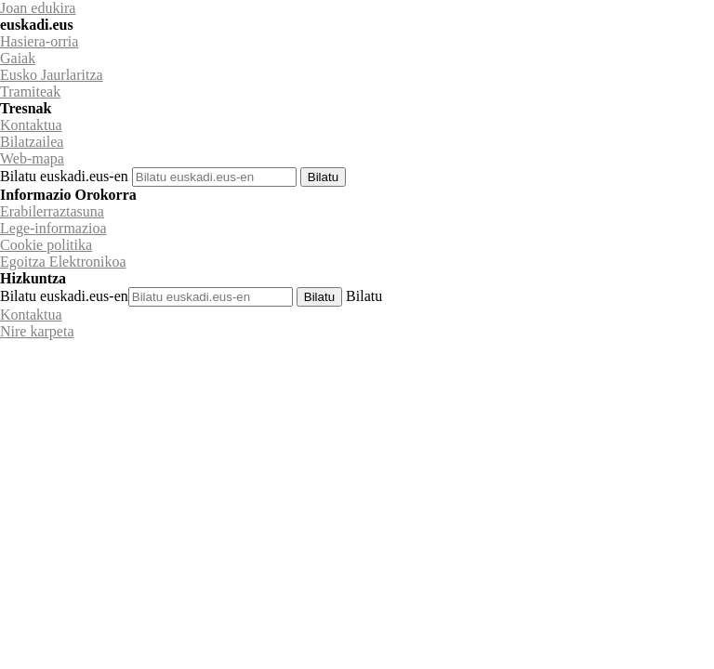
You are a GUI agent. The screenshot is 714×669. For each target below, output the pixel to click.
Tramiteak (30, 91)
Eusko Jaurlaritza (51, 75)
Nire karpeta (37, 331)
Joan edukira (37, 8)
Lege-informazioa (53, 228)
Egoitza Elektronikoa (63, 261)
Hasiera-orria (39, 41)
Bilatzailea (31, 142)
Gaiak (17, 58)
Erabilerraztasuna (52, 211)
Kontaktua (31, 125)
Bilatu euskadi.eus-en (64, 176)
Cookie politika (46, 245)
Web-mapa (32, 158)
